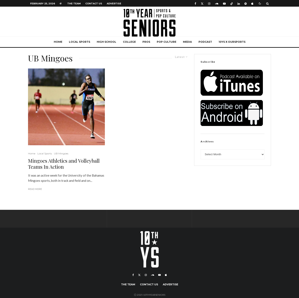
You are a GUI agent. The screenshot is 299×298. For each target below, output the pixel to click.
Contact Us (93, 3)
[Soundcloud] (217, 3)
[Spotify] (245, 3)
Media (187, 41)
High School (106, 41)
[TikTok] (231, 3)
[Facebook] (195, 3)
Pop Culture (166, 41)
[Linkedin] (238, 3)
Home (58, 41)
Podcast (205, 41)
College (129, 41)
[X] (202, 3)
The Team (74, 3)
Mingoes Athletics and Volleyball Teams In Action (64, 164)
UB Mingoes (61, 153)
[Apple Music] (252, 3)
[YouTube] (224, 3)
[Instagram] (209, 3)
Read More (35, 189)
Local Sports (79, 41)
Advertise (114, 3)
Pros (146, 41)
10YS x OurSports (232, 41)
